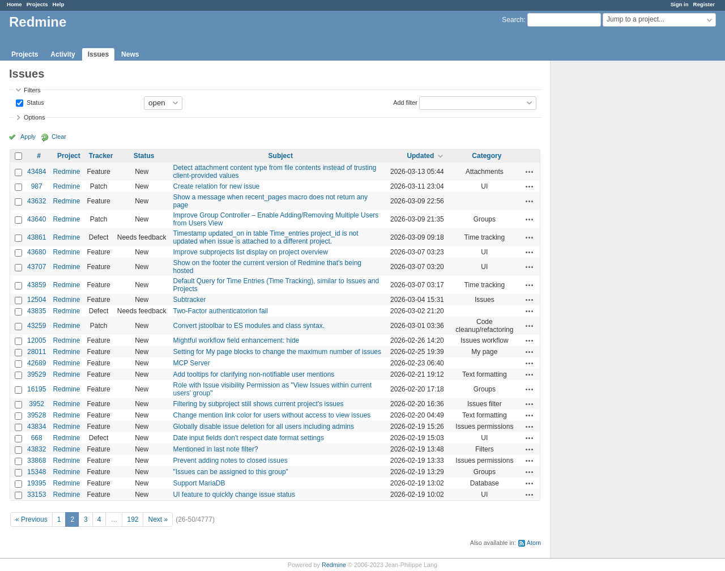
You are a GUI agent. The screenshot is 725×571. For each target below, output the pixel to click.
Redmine (66, 172)
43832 (36, 449)
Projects (37, 4)
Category (486, 156)
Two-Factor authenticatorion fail (220, 311)
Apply (28, 136)
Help (59, 4)
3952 (36, 404)
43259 (36, 326)
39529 (36, 374)
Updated (420, 156)
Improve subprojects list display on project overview (250, 252)
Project (68, 156)
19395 (36, 483)
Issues (98, 54)
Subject (280, 156)
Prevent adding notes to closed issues (230, 461)
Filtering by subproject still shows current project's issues (258, 404)
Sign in (680, 4)
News (130, 54)
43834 (36, 427)
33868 (36, 461)
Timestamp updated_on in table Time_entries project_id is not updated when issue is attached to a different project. (266, 237)
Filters (32, 90)
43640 (36, 219)
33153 (36, 494)
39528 (36, 415)
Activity (62, 54)
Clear (59, 136)
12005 (36, 340)
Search (512, 20)
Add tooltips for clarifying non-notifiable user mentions (254, 374)
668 (36, 438)
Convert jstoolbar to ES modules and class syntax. (249, 326)
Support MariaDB (199, 483)
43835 (36, 311)
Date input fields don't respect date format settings (248, 438)
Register (704, 4)
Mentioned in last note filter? (215, 449)
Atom (534, 542)
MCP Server (191, 363)
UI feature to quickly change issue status (234, 494)
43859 (36, 285)
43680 (36, 252)
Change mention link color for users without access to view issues (272, 415)
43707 (36, 267)
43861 (36, 237)
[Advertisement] (607, 238)
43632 (36, 201)
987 (36, 186)
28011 (36, 352)
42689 (36, 363)
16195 (36, 389)
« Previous (31, 519)
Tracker (101, 156)
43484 (36, 172)
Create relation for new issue (216, 186)
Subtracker (189, 300)
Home (14, 4)
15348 (36, 472)
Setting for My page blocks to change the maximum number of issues (277, 352)
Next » (158, 519)
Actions (529, 171)
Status (34, 102)
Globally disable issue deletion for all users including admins (264, 427)
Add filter (405, 102)
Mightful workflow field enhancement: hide (236, 340)
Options (34, 117)
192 (132, 519)
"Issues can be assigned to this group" (230, 472)
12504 (36, 300)
